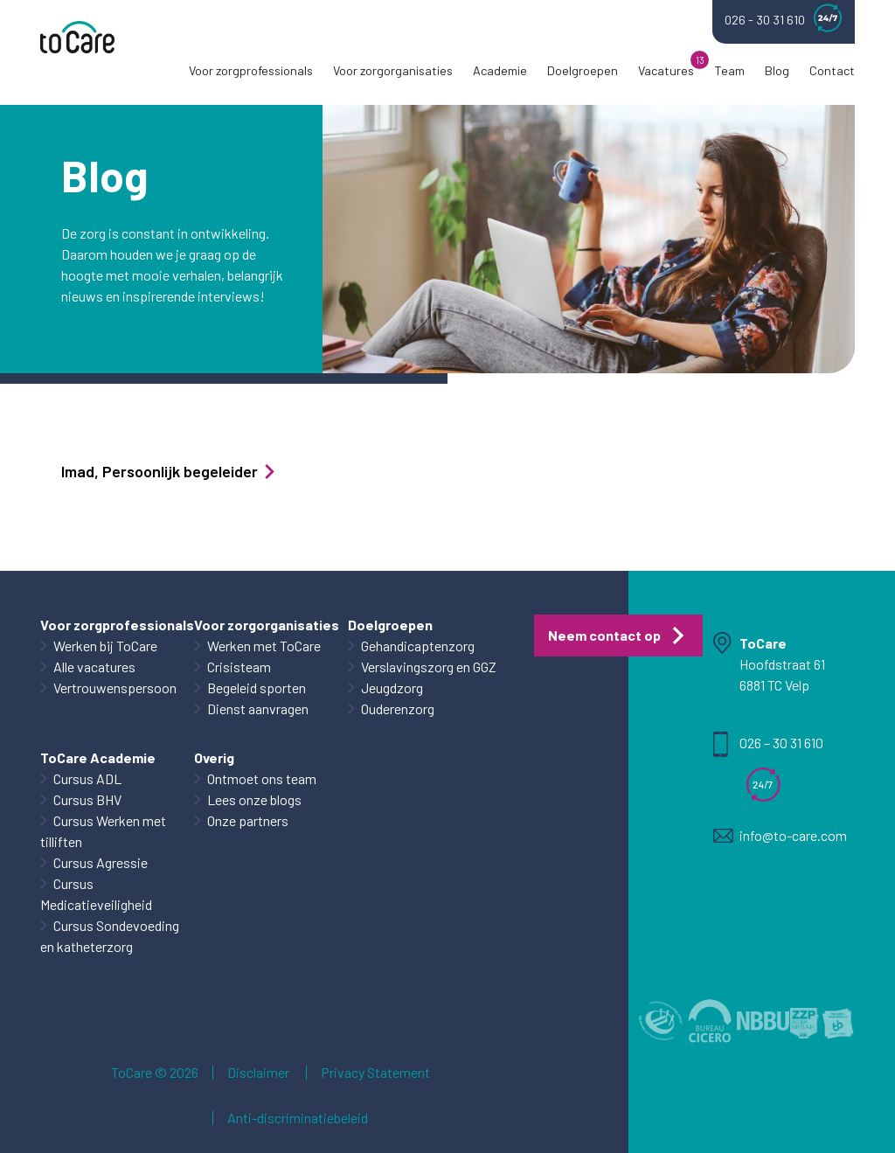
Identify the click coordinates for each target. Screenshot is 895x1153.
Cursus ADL (87, 778)
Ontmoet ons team (261, 778)
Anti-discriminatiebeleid (297, 1118)
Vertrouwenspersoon (115, 687)
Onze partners (247, 820)
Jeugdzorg (392, 687)
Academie (500, 70)
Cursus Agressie (100, 862)
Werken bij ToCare (105, 645)
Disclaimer (258, 1073)
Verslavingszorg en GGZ (428, 666)
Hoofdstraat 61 (782, 664)
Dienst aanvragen (258, 708)
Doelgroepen (582, 70)
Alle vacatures (94, 666)
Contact (832, 70)
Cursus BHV (87, 799)
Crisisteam (239, 666)
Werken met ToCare (264, 645)
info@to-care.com (793, 835)
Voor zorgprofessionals (251, 70)
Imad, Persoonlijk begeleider (169, 471)
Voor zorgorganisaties (393, 70)
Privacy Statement (375, 1073)
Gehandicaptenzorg (418, 645)
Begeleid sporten (256, 687)
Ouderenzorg (397, 708)
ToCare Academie (98, 757)
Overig (214, 757)
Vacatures (666, 70)
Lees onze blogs (254, 799)
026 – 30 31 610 (781, 742)
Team (729, 70)
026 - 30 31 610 (783, 17)
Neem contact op (604, 635)
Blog (777, 70)
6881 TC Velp (774, 685)
